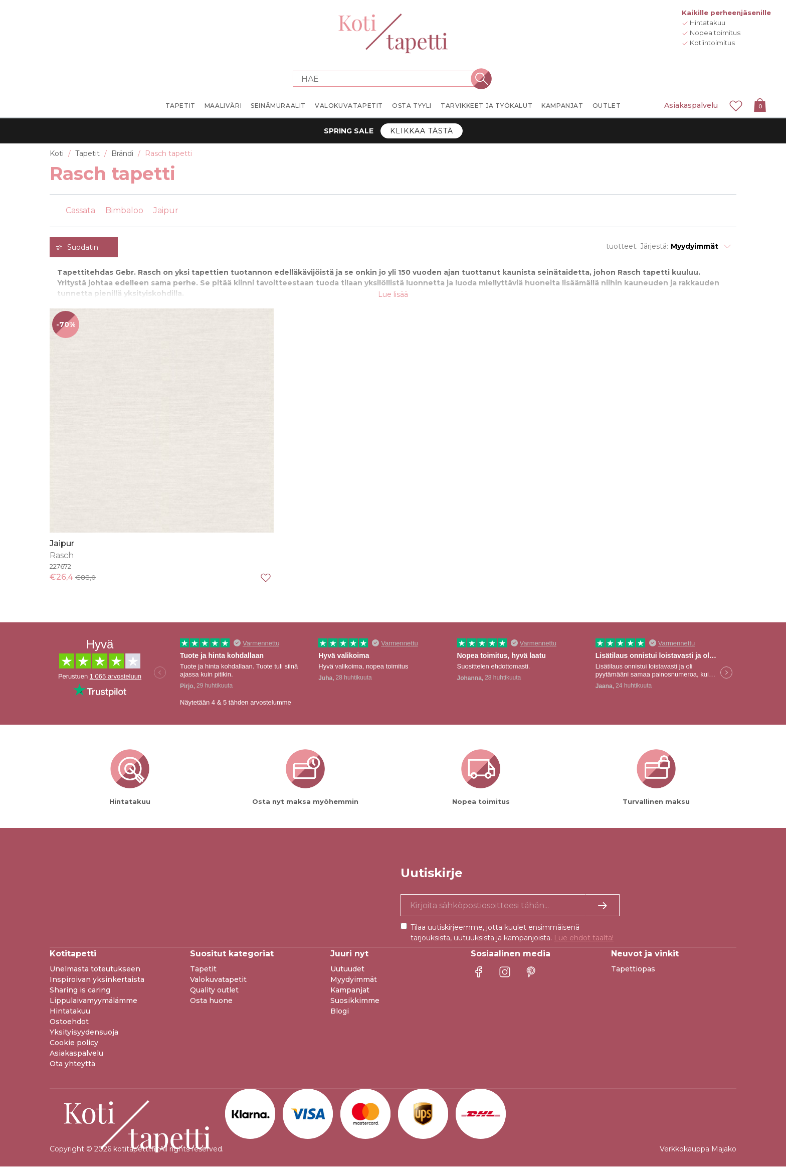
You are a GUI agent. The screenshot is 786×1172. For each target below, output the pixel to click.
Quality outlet (214, 995)
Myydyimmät (353, 984)
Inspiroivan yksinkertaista (97, 984)
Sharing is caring (80, 995)
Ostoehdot (69, 1027)
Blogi (339, 1016)
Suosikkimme (354, 1006)
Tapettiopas (633, 974)
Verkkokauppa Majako (698, 1154)
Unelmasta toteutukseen (95, 974)
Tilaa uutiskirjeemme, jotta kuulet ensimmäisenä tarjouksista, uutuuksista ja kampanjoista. (512, 938)
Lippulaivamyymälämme (93, 1006)
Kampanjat (349, 995)
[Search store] (387, 79)
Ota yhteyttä (72, 1069)
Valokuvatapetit (218, 984)
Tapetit (203, 974)
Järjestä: (654, 246)
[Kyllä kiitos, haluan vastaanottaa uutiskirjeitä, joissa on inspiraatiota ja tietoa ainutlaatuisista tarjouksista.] (510, 911)
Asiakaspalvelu (691, 105)
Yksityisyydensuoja (84, 1037)
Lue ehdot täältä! (584, 943)
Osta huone (211, 1006)
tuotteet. (622, 246)
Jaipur (62, 548)
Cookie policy (74, 1048)
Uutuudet (347, 974)
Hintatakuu (70, 1016)
